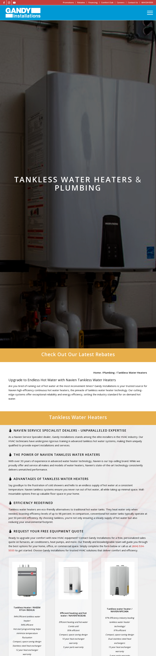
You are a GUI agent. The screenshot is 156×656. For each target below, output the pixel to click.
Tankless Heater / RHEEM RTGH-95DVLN (27, 608)
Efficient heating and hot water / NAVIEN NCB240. (73, 614)
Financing (93, 2)
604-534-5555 (147, 2)
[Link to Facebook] (4, 2)
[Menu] (149, 12)
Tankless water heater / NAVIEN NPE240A (119, 610)
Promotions (68, 2)
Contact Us (133, 2)
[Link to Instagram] (9, 2)
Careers (120, 2)
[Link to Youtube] (14, 2)
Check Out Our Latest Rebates (78, 354)
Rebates (81, 2)
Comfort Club (107, 2)
